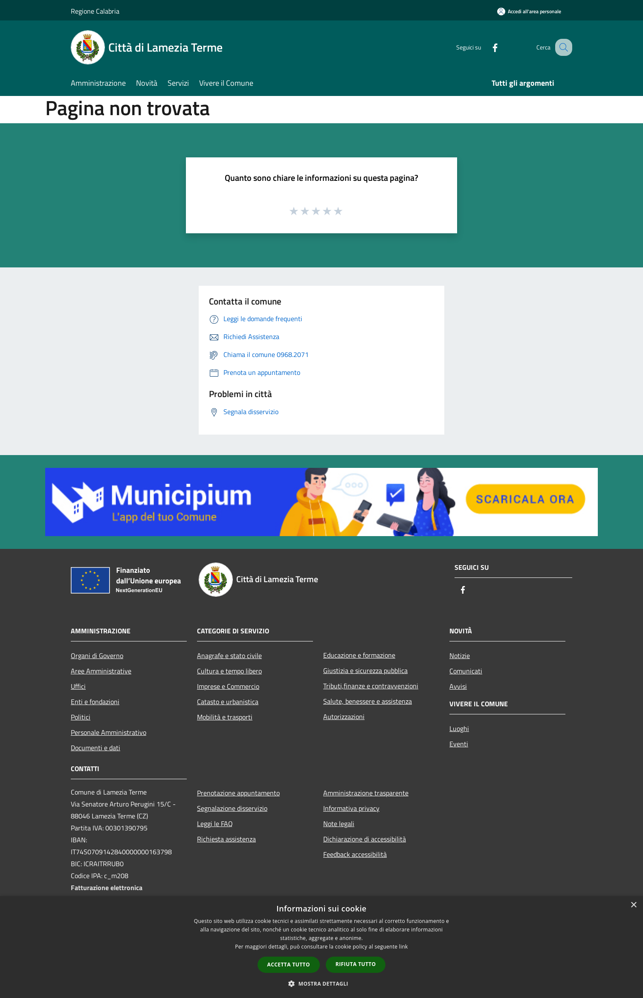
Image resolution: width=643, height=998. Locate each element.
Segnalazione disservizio (232, 808)
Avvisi (458, 686)
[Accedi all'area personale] (529, 11)
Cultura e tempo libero (229, 671)
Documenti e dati (95, 748)
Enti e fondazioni (95, 701)
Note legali (338, 823)
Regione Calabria (95, 11)
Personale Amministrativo (108, 732)
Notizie (459, 655)
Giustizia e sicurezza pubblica (365, 670)
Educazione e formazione (359, 655)
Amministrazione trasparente (365, 793)
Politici (80, 717)
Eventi (458, 744)
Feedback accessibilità (355, 854)
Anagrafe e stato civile (229, 655)
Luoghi (459, 728)
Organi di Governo (97, 655)
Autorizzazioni (344, 716)
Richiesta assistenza (226, 839)
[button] (321, 983)
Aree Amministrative (101, 671)
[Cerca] (562, 47)
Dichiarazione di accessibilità (364, 839)
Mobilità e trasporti (224, 717)
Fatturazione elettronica (106, 887)
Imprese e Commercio (228, 686)
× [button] (633, 905)
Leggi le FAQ (215, 823)
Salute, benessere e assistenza (367, 701)
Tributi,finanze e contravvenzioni (370, 686)
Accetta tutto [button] (288, 964)
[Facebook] (486, 47)
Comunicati (465, 671)
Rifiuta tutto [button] (356, 964)
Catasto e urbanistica (227, 701)
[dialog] (321, 947)
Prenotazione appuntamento (238, 793)
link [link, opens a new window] (403, 946)
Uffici (78, 686)
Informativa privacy (351, 808)
